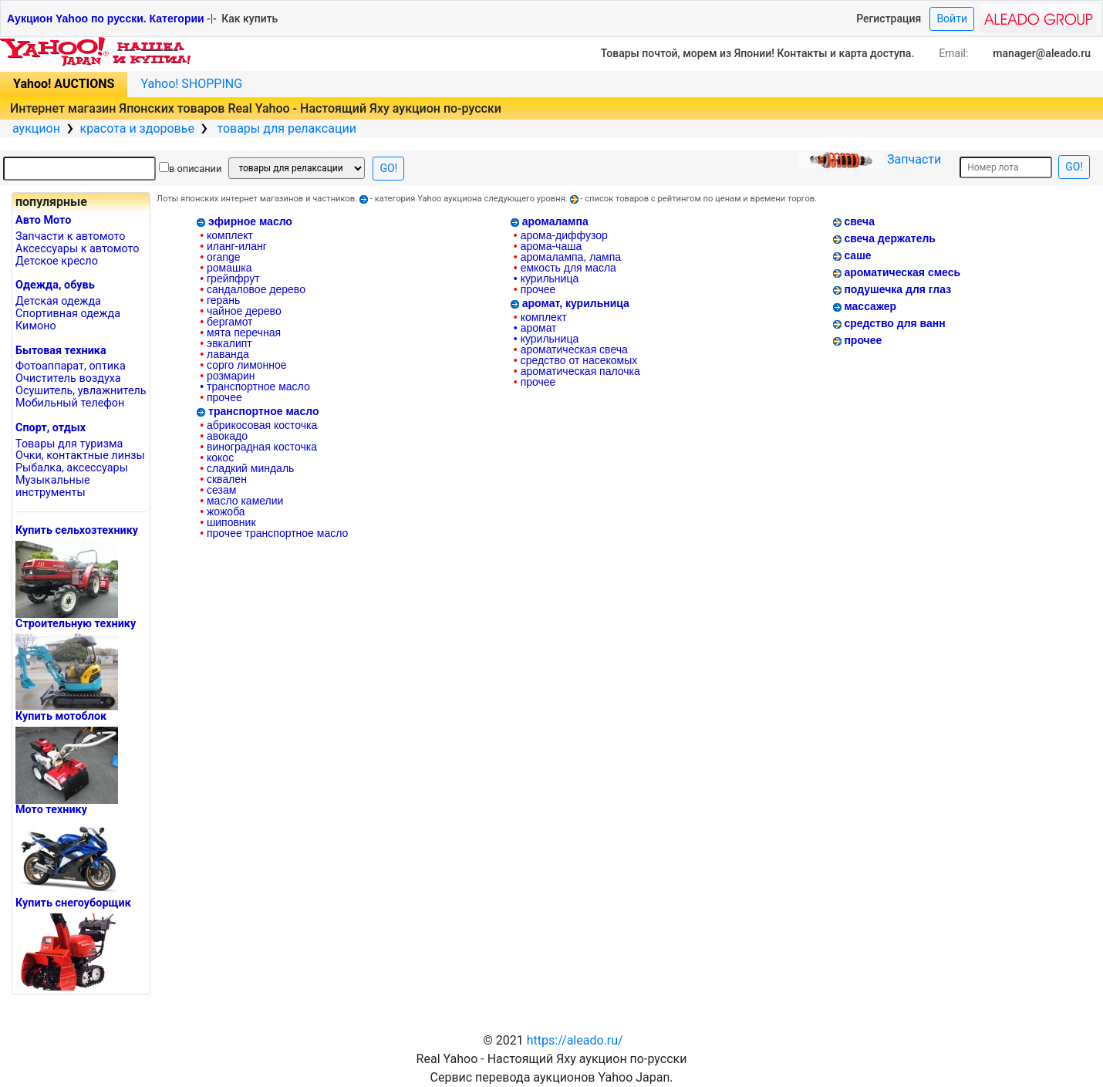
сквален (223, 479)
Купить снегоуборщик (73, 903)
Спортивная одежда (67, 313)
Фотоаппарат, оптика (70, 366)
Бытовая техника (60, 350)
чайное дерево (240, 311)
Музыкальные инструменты (52, 486)
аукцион (36, 128)
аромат (535, 328)
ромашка (225, 268)
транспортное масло (255, 386)
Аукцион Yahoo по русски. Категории (105, 18)
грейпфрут (229, 278)
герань (220, 300)
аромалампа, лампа (567, 257)
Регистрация (888, 18)
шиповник (227, 522)
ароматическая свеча (571, 349)
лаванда (224, 354)
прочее (221, 397)
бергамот (226, 322)
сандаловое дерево (252, 289)
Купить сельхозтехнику (76, 530)
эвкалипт (226, 343)
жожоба (222, 511)
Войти (951, 18)
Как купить (249, 18)
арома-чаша (548, 246)
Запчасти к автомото (70, 236)
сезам (218, 490)
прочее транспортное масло (274, 533)
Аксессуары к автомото (77, 248)
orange (220, 257)
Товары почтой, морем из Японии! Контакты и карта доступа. (758, 53)
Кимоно (35, 326)
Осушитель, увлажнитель (81, 390)
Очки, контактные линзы (80, 455)
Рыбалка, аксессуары (71, 467)
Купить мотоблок (60, 716)
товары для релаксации (285, 128)
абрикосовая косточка (258, 425)
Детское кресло (56, 261)
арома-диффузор (561, 235)
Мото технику (51, 809)
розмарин (227, 376)
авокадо (224, 436)
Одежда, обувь (55, 285)
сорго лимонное (243, 365)
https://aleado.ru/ (575, 1040)
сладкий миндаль (247, 468)
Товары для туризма (69, 444)
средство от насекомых (575, 360)
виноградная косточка (258, 447)
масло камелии (241, 501)
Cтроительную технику (75, 623)
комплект (226, 235)
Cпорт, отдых (50, 427)
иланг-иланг (233, 246)
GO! (388, 168)
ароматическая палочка (577, 371)
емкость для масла (565, 268)
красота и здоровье (136, 128)
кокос (217, 457)
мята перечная (240, 332)
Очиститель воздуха (68, 378)
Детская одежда (58, 301)
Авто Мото (43, 220)
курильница (546, 278)
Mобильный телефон (69, 403)
